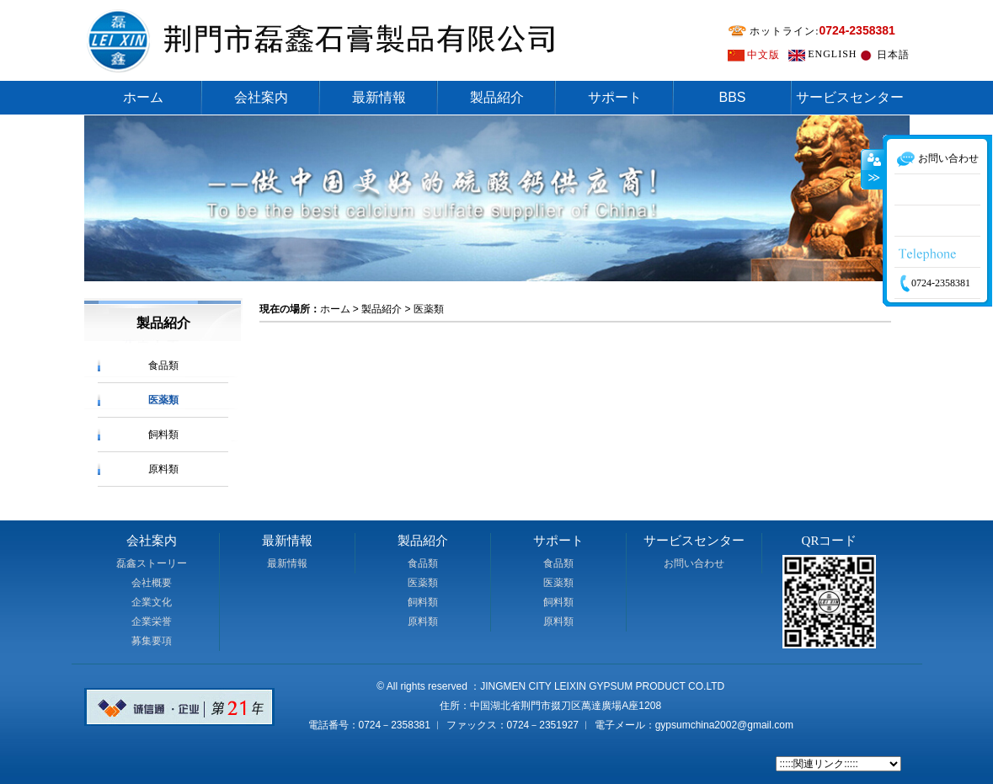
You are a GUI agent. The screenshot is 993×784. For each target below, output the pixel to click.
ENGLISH (832, 54)
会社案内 (261, 97)
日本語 (893, 55)
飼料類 (163, 434)
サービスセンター (850, 97)
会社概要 (151, 583)
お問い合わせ (694, 563)
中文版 (763, 55)
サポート (615, 97)
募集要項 (151, 641)
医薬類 (163, 400)
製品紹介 (497, 97)
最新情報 (379, 97)
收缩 (872, 198)
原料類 (163, 469)
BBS (731, 97)
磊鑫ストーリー (151, 563)
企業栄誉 (151, 621)
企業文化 (151, 602)
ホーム (143, 97)
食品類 (163, 365)
